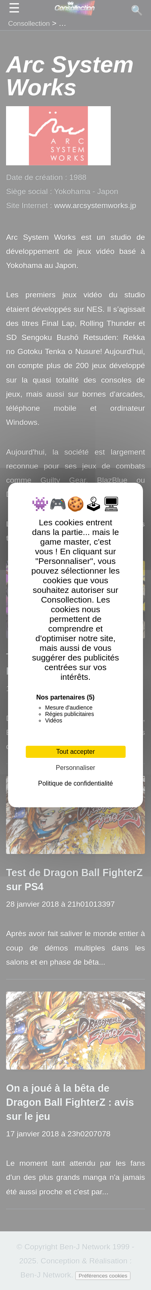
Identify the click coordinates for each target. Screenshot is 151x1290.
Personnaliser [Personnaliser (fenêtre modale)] (75, 767)
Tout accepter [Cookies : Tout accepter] (75, 751)
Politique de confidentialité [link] (75, 783)
